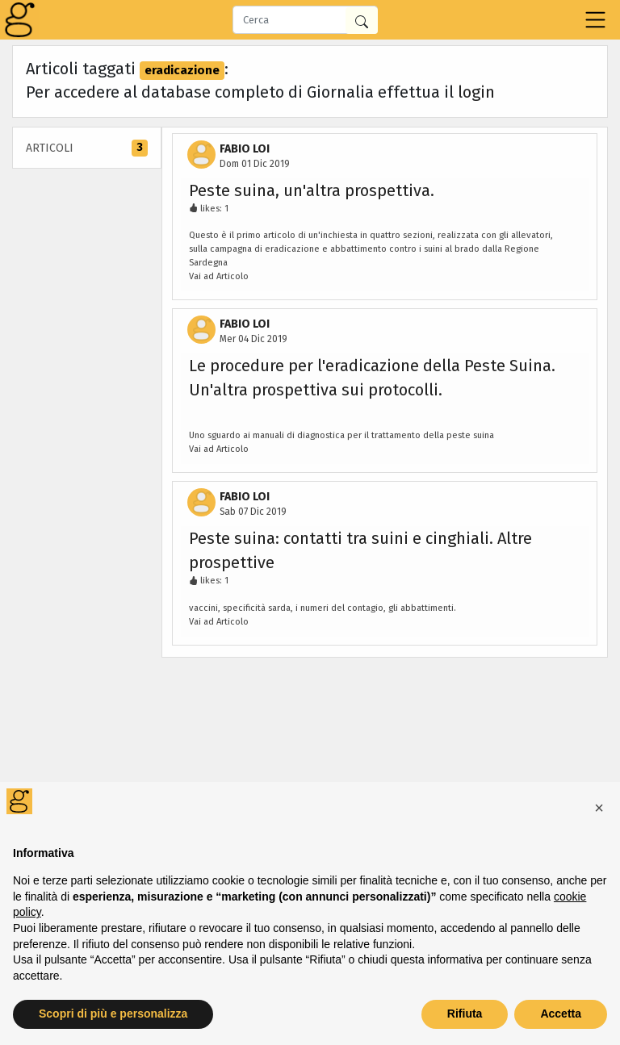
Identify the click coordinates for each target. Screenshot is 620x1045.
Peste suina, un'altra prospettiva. (311, 190)
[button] (599, 808)
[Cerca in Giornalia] (362, 20)
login (476, 92)
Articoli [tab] (87, 148)
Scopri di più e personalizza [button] (113, 1013)
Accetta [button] (560, 1013)
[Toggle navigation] (595, 20)
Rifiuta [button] (465, 1013)
